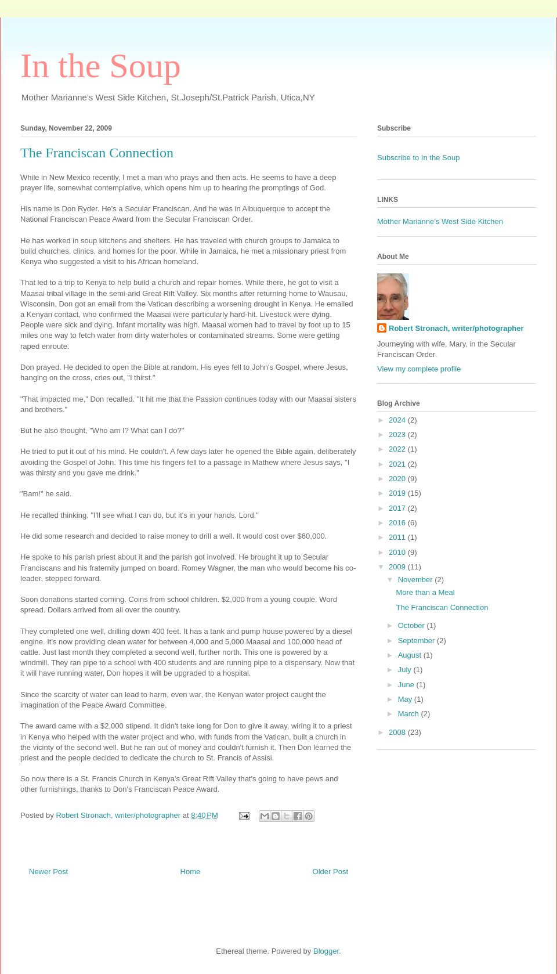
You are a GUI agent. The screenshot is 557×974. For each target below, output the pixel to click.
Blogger (326, 951)
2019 (398, 493)
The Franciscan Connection (442, 607)
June (407, 684)
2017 (398, 508)
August (411, 655)
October (412, 625)
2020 (398, 478)
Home (190, 871)
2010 (398, 552)
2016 (398, 522)
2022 (398, 449)
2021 (398, 464)
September (417, 640)
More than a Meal (425, 592)
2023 (398, 434)
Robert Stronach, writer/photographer (456, 328)
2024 (398, 420)
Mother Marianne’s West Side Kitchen (440, 221)
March (409, 713)
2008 (398, 732)
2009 (398, 566)
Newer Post (48, 871)
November (416, 579)
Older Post (330, 871)
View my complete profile (419, 369)
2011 (398, 537)
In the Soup (100, 65)
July (406, 669)
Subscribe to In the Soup (418, 157)
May (406, 699)
